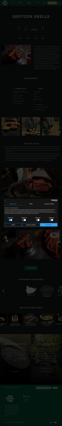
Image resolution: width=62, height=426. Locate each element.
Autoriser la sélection (31, 224)
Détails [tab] (31, 203)
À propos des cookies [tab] (49, 203)
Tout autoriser (49, 224)
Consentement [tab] (13, 203)
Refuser (13, 224)
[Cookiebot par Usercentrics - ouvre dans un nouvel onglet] (52, 200)
